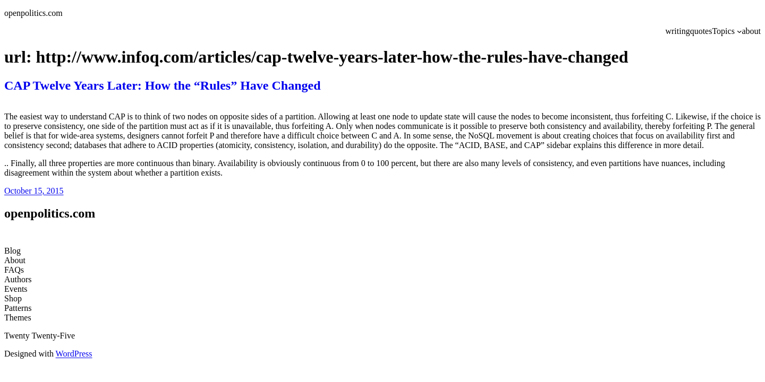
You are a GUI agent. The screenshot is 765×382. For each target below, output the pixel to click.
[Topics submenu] (739, 31)
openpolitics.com (33, 13)
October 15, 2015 (34, 190)
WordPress (74, 353)
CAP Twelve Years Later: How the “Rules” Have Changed (162, 85)
